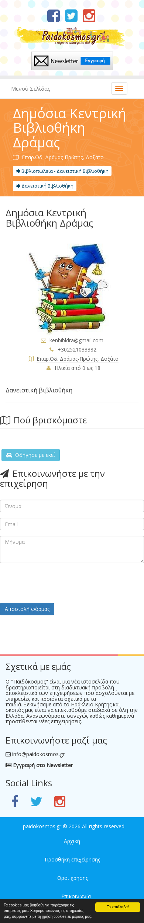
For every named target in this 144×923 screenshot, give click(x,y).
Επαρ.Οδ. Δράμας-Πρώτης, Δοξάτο (78, 358)
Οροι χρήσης (72, 877)
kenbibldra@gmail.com (76, 340)
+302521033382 (77, 349)
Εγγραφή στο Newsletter (39, 765)
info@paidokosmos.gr (38, 754)
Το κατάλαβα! (118, 907)
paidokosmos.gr (42, 826)
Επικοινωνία (76, 896)
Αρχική (72, 841)
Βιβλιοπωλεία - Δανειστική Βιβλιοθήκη (62, 171)
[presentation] (56, 583)
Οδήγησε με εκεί (30, 454)
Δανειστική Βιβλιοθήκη (44, 185)
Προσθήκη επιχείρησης (72, 859)
